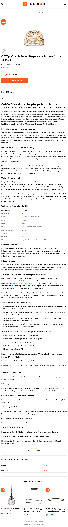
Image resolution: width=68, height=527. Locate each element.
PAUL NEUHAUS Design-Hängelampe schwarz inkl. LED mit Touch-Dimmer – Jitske (33, 509)
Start (24, 12)
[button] (2, 4)
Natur (24, 223)
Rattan (14, 135)
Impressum (28, 522)
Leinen (18, 283)
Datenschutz (38, 522)
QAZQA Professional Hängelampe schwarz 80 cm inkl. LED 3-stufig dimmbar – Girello (56, 509)
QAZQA (14, 114)
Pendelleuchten (41, 12)
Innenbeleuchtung (31, 12)
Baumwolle (29, 283)
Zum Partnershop (14, 80)
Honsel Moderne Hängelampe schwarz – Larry (10, 509)
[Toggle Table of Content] (10, 98)
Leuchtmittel (19, 159)
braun (45, 465)
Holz (14, 283)
